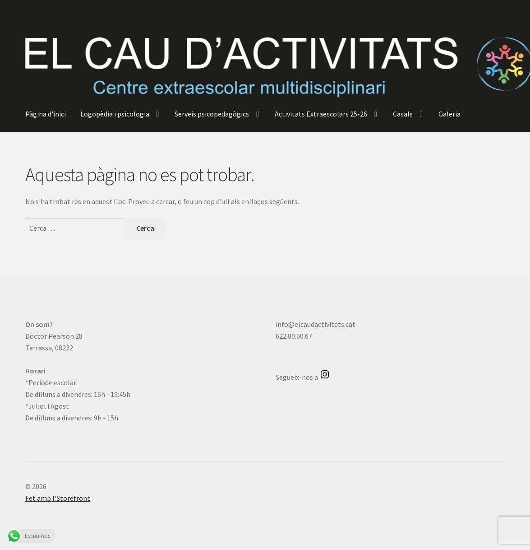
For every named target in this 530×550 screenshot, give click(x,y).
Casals (403, 113)
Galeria (449, 113)
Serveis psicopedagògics (212, 113)
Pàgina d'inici (45, 113)
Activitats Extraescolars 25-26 (321, 113)
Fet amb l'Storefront (57, 498)
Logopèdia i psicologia (114, 113)
